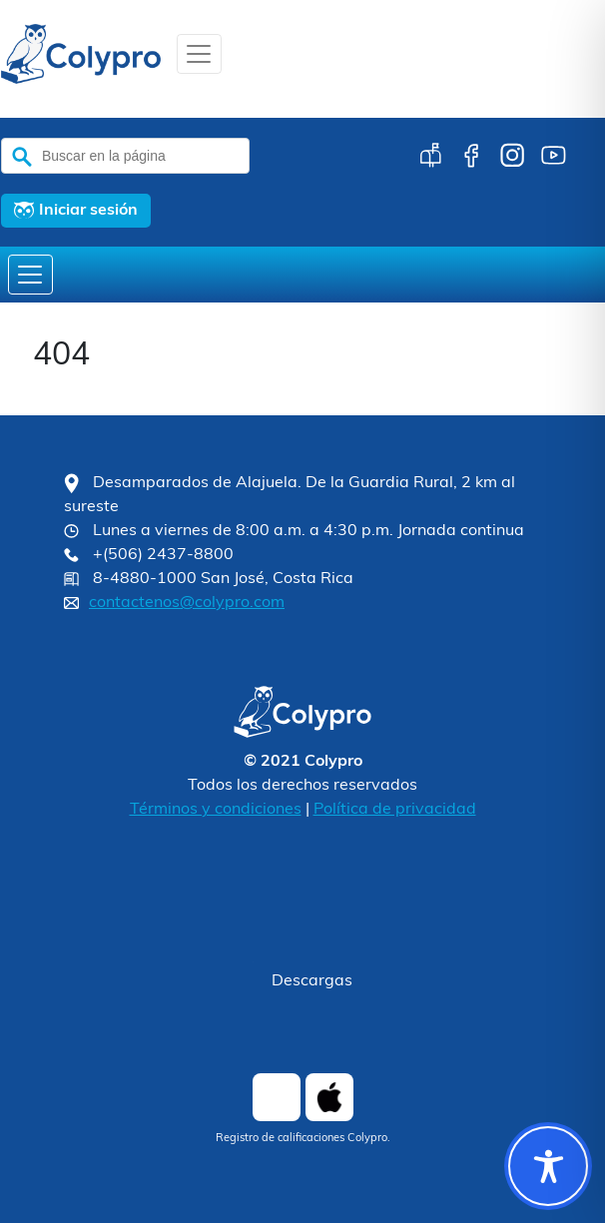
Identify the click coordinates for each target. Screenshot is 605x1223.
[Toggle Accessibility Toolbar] (548, 1166)
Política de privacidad (394, 810)
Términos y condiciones (216, 810)
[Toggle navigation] (199, 54)
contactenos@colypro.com (187, 603)
